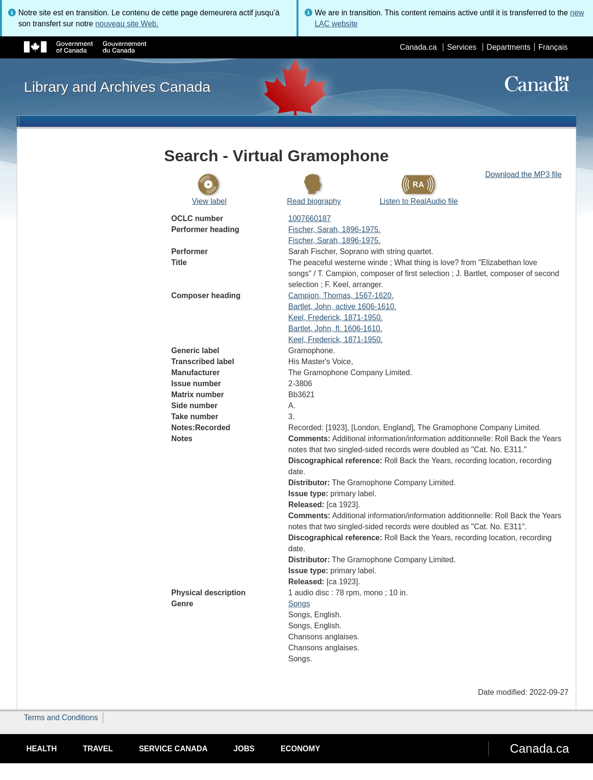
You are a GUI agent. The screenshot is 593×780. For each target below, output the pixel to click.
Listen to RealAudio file (419, 201)
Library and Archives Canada (117, 86)
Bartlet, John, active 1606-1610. (342, 306)
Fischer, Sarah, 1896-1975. (334, 229)
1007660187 (309, 218)
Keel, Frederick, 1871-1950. (335, 317)
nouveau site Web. (126, 24)
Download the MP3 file (523, 174)
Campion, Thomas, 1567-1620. (341, 295)
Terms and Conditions (61, 717)
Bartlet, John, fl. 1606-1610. (335, 328)
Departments (509, 47)
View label (209, 201)
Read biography (314, 201)
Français (553, 47)
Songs (299, 604)
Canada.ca (418, 47)
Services (461, 47)
